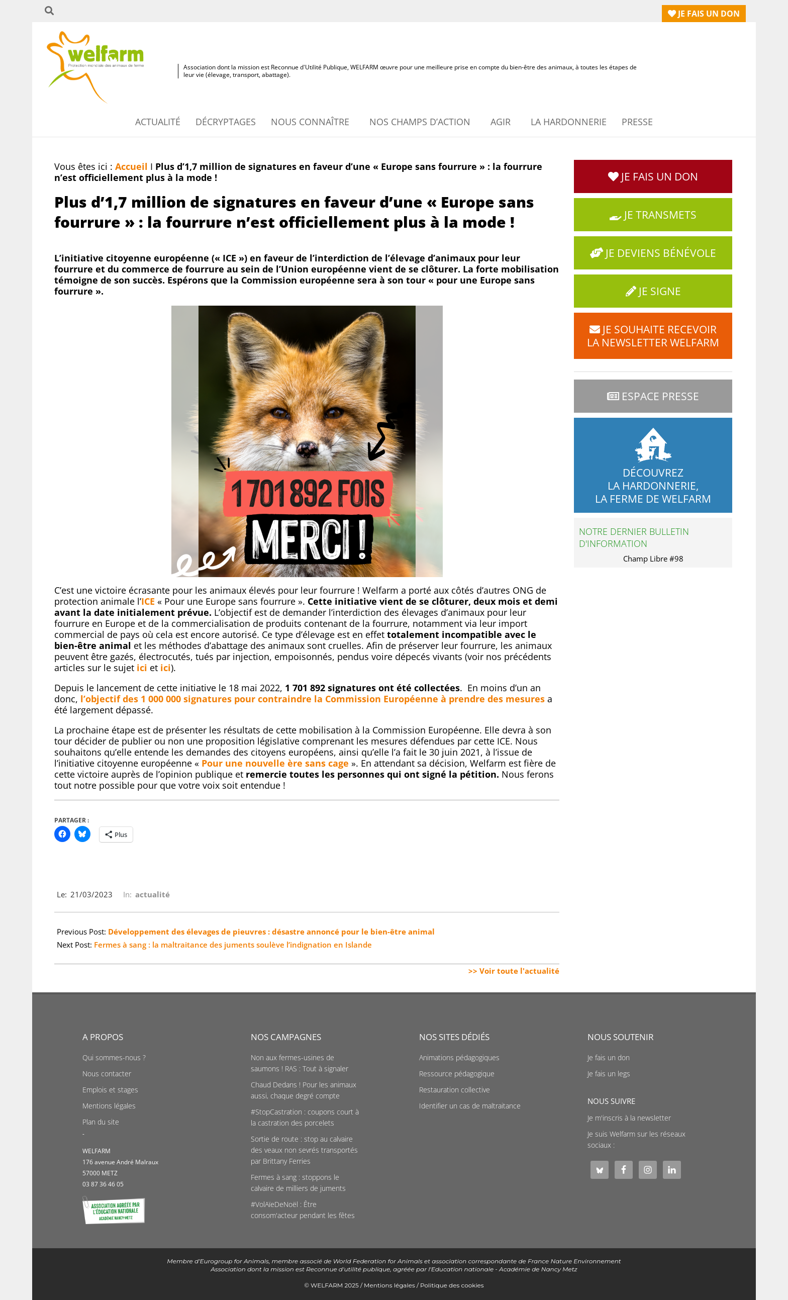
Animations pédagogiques (459, 1057)
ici (142, 668)
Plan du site (100, 1122)
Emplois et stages (110, 1089)
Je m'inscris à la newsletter (629, 1118)
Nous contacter (106, 1073)
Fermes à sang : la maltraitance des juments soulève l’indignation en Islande (233, 945)
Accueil (131, 166)
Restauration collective (454, 1089)
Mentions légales (109, 1105)
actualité (152, 894)
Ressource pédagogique (457, 1073)
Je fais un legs (608, 1073)
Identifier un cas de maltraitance (470, 1105)
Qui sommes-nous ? (114, 1057)
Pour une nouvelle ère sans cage (276, 763)
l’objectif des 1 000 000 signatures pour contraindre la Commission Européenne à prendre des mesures (312, 699)
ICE (148, 601)
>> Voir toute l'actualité (513, 971)
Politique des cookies (452, 1285)
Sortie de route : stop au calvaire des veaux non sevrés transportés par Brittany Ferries (304, 1150)
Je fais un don (608, 1057)
